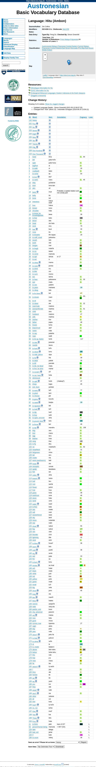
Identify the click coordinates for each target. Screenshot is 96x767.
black (34, 571)
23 (30, 221)
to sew (34, 342)
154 (30, 591)
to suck (35, 274)
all (33, 699)
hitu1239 (66, 29)
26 (30, 229)
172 (30, 641)
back (34, 192)
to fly (34, 444)
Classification (9, 46)
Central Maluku (55, 48)
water (34, 504)
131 (30, 526)
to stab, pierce (37, 355)
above (34, 650)
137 (30, 543)
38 (30, 262)
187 (30, 687)
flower (34, 487)
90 (30, 412)
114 (30, 481)
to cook (35, 266)
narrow (34, 604)
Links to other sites (11, 26)
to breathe (36, 235)
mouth (34, 240)
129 (30, 520)
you (33, 684)
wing (34, 441)
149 (30, 576)
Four (34, 721)
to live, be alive (37, 369)
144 (30, 562)
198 (30, 714)
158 (30, 604)
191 (30, 699)
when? (34, 635)
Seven (34, 131)
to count (35, 738)
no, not (34, 708)
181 (30, 666)
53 (30, 727)
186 (30, 684)
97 (30, 433)
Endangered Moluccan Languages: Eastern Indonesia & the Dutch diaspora (58, 93)
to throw (35, 424)
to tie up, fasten (37, 339)
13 (30, 192)
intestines (35, 202)
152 (30, 585)
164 (30, 621)
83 (30, 390)
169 (30, 631)
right (34, 163)
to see (34, 285)
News (6, 34)
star (33, 523)
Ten (33, 141)
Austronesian (51, 1)
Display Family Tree (11, 58)
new (33, 618)
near (34, 661)
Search (6, 42)
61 (30, 325)
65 (30, 336)
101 (30, 444)
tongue (34, 245)
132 (30, 529)
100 (30, 441)
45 (30, 282)
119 (30, 495)
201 (30, 124)
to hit (34, 358)
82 (30, 387)
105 (30, 455)
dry (33, 553)
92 (30, 418)
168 (30, 629)
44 (30, 279)
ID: (30, 117)
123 (30, 507)
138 (30, 547)
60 (30, 322)
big (33, 587)
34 (30, 251)
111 (30, 472)
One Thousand (37, 154)
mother (34, 320)
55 (30, 309)
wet (33, 556)
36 (30, 257)
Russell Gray (57, 764)
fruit (33, 490)
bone (34, 198)
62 (30, 328)
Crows (60, 1)
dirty (33, 183)
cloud (34, 526)
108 (30, 463)
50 (30, 297)
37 (30, 259)
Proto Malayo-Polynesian (69, 39)
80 (30, 381)
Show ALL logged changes (54, 104)
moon (34, 520)
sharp (34, 384)
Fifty (33, 147)
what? (34, 690)
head (34, 223)
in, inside (35, 647)
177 (30, 655)
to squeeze (36, 406)
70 (30, 352)
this (33, 655)
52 (30, 303)
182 (30, 669)
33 (30, 248)
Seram (67, 48)
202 (30, 127)
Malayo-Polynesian (59, 46)
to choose (35, 396)
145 (30, 565)
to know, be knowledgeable (37, 214)
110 (30, 469)
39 (30, 266)
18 (30, 208)
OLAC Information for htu (40, 90)
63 (30, 331)
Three (34, 718)
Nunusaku (74, 48)
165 (30, 732)
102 (30, 447)
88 (30, 406)
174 (30, 647)
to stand (35, 303)
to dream (35, 297)
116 (30, 487)
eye (33, 282)
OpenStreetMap (48, 77)
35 (30, 254)
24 (30, 223)
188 (30, 690)
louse (34, 464)
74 (30, 363)
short (34, 591)
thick (34, 601)
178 (30, 658)
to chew (35, 263)
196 (30, 738)
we (33, 678)
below (34, 652)
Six (33, 127)
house (34, 325)
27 (30, 232)
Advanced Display (11, 44)
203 (30, 130)
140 (30, 553)
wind (34, 540)
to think (35, 724)
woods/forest (37, 515)
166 (30, 623)
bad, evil (35, 732)
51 (30, 301)
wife (33, 317)
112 (30, 475)
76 (30, 369)
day (33, 629)
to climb (35, 641)
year (34, 631)
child (34, 311)
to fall (34, 428)
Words (6, 40)
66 (30, 339)
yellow (34, 579)
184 (30, 675)
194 (30, 705)
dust (33, 185)
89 (30, 409)
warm (34, 547)
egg (33, 436)
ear (33, 277)
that (33, 658)
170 (30, 635)
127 (30, 515)
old (33, 615)
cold (33, 550)
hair (33, 229)
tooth (34, 243)
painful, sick (36, 609)
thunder (35, 535)
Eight (34, 134)
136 (30, 540)
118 (30, 493)
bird (33, 433)
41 (30, 271)
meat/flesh (36, 450)
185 (30, 678)
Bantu (66, 1)
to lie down (36, 293)
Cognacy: (83, 117)
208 (30, 147)
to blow (35, 543)
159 (30, 607)
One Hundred (37, 151)
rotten (34, 475)
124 (30, 509)
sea (33, 509)
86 (30, 399)
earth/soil (35, 495)
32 (30, 245)
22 (30, 218)
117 (30, 490)
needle (34, 345)
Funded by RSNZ (13, 121)
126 (30, 730)
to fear (34, 218)
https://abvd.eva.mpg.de (35, 1)
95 (30, 428)
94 (30, 424)
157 (30, 601)
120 (30, 498)
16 (30, 202)
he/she (34, 675)
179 (30, 661)
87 (30, 402)
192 (30, 702)
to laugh (35, 248)
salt (33, 512)
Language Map (9, 49)
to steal (35, 361)
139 (30, 550)
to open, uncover (38, 418)
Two (33, 715)
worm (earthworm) (39, 460)
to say (34, 333)
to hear (34, 279)
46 (30, 285)
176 (30, 652)
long (33, 594)
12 (30, 188)
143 (30, 559)
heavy (34, 120)
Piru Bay (81, 48)
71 (30, 355)
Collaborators (9, 24)
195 (30, 708)
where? (35, 667)
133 (30, 532)
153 (30, 587)
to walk (34, 168)
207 (30, 144)
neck (34, 226)
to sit (34, 301)
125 (30, 512)
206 (30, 140)
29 (30, 237)
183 (30, 672)
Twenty (35, 144)
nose (34, 232)
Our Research (9, 32)
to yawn (35, 287)
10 (30, 183)
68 (30, 345)
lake (33, 730)
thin (33, 597)
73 (30, 361)
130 (30, 523)
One (33, 711)
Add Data (7, 53)
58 (30, 317)
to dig (34, 412)
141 (30, 556)
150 (30, 579)
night (34, 626)
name (34, 331)
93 (30, 421)
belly (34, 195)
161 (30, 612)
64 (30, 333)
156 (30, 597)
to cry (34, 251)
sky (33, 518)
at (33, 644)
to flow (34, 507)
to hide (34, 638)
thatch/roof (36, 328)
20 (30, 214)
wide (34, 607)
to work (35, 390)
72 (30, 358)
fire (33, 559)
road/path (35, 171)
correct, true (36, 623)
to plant (35, 393)
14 (30, 195)
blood (34, 221)
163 (30, 618)
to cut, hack (36, 375)
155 (30, 594)
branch (34, 478)
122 (30, 504)
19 (30, 211)
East (63, 48)
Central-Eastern (71, 46)
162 (30, 615)
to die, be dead (37, 366)
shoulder (35, 211)
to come (35, 174)
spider (34, 469)
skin (33, 188)
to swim (35, 180)
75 (30, 366)
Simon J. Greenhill (40, 764)
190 (30, 696)
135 (30, 537)
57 (30, 314)
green (34, 582)
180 (30, 663)
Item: (51, 117)
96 (30, 430)
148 (30, 574)
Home (6, 20)
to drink (35, 269)
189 (30, 693)
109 (30, 466)
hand (34, 157)
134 (30, 535)
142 (30, 120)
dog (33, 430)
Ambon (49, 50)
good (34, 621)
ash (33, 568)
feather (34, 439)
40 (30, 269)
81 (30, 384)
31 (30, 243)
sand (34, 501)
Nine (34, 137)
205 (30, 137)
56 (30, 311)
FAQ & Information (11, 28)
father (34, 322)
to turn (34, 177)
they (33, 687)
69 (30, 348)
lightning (35, 537)
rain (33, 532)
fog (33, 529)
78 (30, 375)
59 (30, 320)
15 (30, 198)
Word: (34, 117)
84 (30, 393)
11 (30, 185)
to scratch (35, 372)
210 (30, 154)
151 (30, 582)
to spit (34, 257)
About (6, 22)
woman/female (37, 309)
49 (30, 293)
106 (30, 458)
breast (34, 208)
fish (33, 472)
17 (30, 205)
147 (30, 571)
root (33, 484)
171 (30, 638)
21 (30, 724)
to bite (34, 271)
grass (34, 493)
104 (30, 452)
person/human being (39, 727)
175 (30, 650)
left (33, 160)
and (33, 702)
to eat (34, 259)
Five (33, 124)
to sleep (35, 290)
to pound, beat (37, 421)
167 (30, 626)
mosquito (35, 466)
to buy (34, 415)
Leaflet (45, 75)
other (34, 696)
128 (30, 518)
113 (30, 478)
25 (30, 226)
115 (30, 484)
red (33, 576)
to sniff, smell (37, 237)
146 (30, 568)
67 (30, 342)
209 (30, 150)
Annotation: (61, 117)
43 (30, 277)
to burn (34, 562)
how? (34, 705)
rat (33, 447)
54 (30, 306)
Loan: (91, 117)
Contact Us (8, 30)
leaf (33, 481)
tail (33, 455)
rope (34, 336)
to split (34, 381)
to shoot (35, 352)
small (34, 585)
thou (34, 672)
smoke (34, 566)
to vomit (35, 254)
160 (30, 609)
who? (34, 694)
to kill (34, 363)
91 (30, 415)
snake (34, 458)
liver (33, 205)
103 (30, 450)
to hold (34, 409)
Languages (8, 38)
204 (30, 134)
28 (30, 235)
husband (35, 314)
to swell (35, 403)
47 (30, 287)
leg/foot (35, 166)
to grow (35, 399)
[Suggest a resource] (38, 96)
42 (30, 274)
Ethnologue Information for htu (42, 88)
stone (34, 498)
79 (30, 378)
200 (30, 721)
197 (30, 711)
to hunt (34, 348)
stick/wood (36, 378)
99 (30, 439)
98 (30, 436)
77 (30, 372)
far (33, 663)
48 (30, 290)
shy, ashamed (37, 612)
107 (30, 460)
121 (30, 501)
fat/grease (36, 452)
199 (30, 718)
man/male (35, 306)
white (34, 574)
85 (30, 396)
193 (30, 735)
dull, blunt (35, 387)
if (32, 735)
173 (30, 644)
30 (30, 240)
